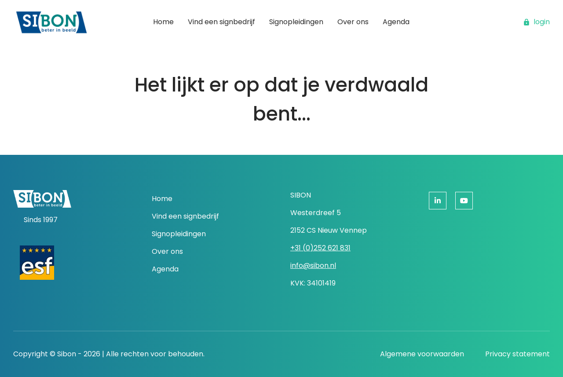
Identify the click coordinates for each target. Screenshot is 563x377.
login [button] (536, 22)
